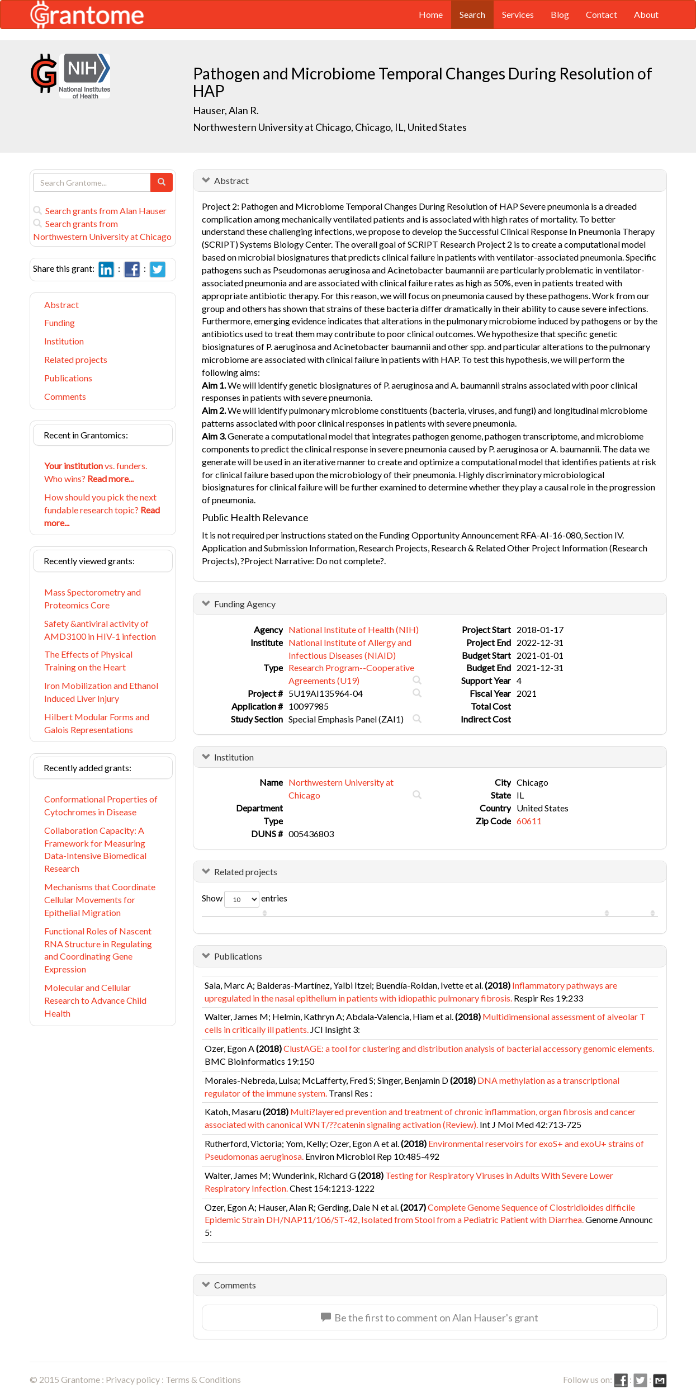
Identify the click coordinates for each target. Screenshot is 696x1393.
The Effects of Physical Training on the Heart (88, 660)
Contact (601, 14)
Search (472, 14)
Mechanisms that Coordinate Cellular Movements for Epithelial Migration (99, 899)
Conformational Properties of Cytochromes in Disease (101, 805)
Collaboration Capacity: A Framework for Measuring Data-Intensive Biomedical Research (95, 849)
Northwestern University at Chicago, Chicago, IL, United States (330, 127)
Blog (560, 14)
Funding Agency (245, 603)
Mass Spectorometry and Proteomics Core (92, 598)
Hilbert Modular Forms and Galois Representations (96, 723)
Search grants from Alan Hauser (100, 210)
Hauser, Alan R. (226, 110)
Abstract (61, 304)
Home (431, 14)
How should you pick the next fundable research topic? (102, 510)
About (646, 14)
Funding (59, 322)
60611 (529, 820)
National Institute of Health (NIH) (353, 629)
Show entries (244, 899)
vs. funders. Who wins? (95, 472)
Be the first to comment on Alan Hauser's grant (429, 1317)
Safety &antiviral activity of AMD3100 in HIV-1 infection (100, 629)
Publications (68, 377)
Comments (65, 396)
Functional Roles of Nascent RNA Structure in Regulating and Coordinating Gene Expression (98, 950)
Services (518, 14)
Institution (64, 341)
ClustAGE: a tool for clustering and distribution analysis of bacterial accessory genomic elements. (468, 1048)
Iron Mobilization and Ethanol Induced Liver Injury (101, 691)
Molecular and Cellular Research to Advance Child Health (95, 1000)
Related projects (75, 359)
